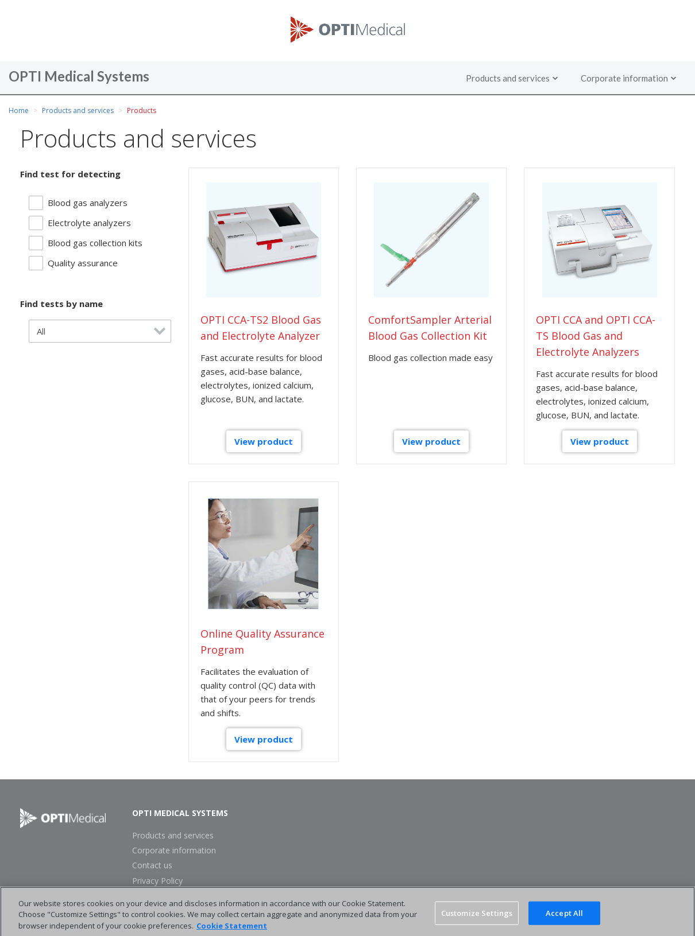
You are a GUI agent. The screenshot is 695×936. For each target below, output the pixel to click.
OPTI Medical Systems (180, 813)
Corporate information (174, 850)
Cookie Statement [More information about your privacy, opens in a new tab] (231, 930)
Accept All (564, 917)
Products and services (78, 110)
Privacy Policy (157, 881)
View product (263, 441)
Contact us (152, 865)
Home (19, 110)
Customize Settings (476, 917)
